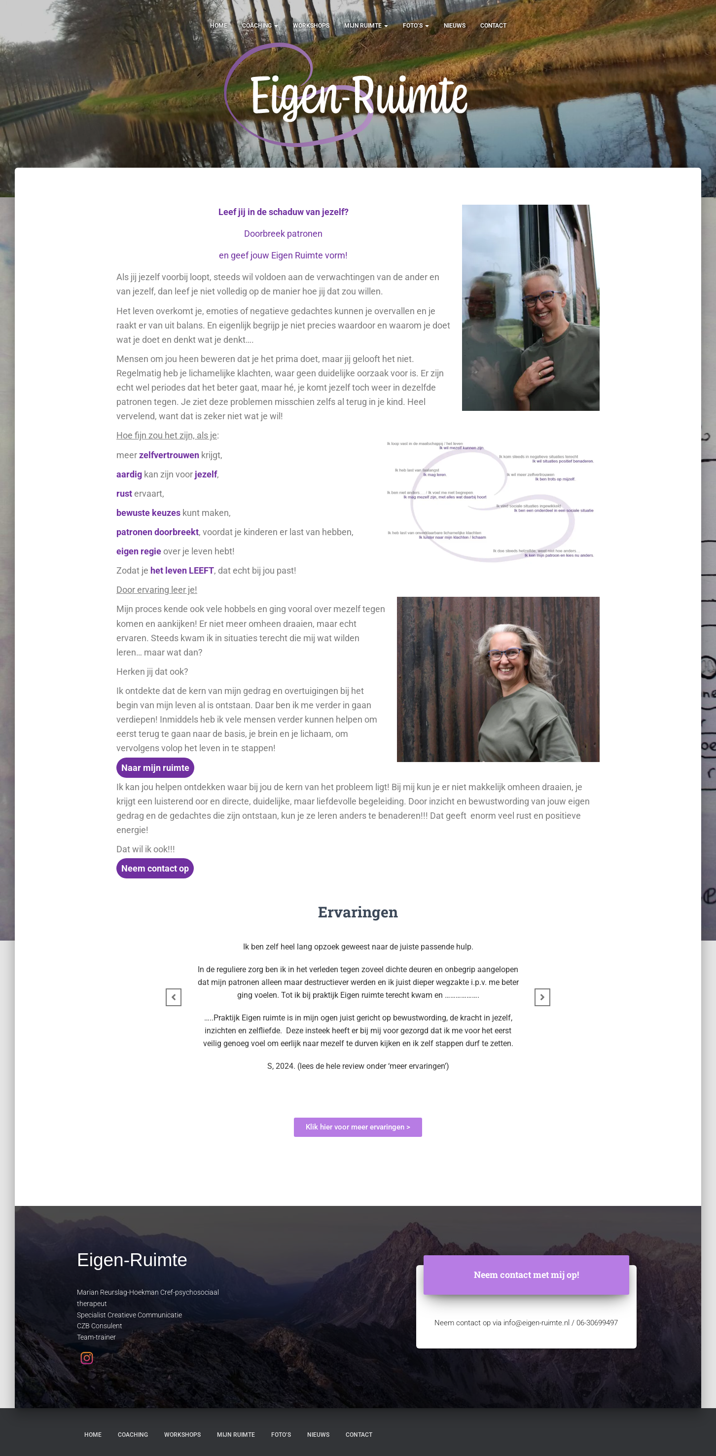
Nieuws (454, 25)
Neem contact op (155, 868)
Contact (493, 25)
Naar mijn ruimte (155, 768)
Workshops (311, 25)
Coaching (260, 25)
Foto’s (416, 25)
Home (218, 25)
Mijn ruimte (366, 25)
